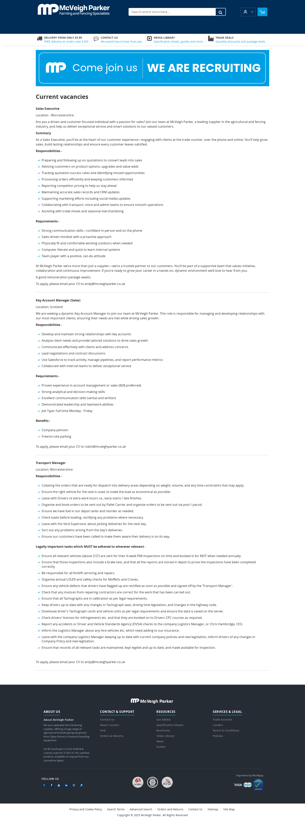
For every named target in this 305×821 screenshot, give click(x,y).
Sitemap (213, 809)
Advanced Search (141, 809)
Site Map (229, 809)
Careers (218, 725)
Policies (218, 736)
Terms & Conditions (226, 730)
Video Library (165, 736)
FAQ (103, 730)
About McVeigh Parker (59, 720)
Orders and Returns (170, 809)
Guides (161, 747)
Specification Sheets (169, 725)
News (160, 741)
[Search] (220, 11)
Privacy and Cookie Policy (85, 809)
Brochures (163, 730)
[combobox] (177, 12)
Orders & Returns (111, 736)
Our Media (163, 719)
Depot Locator (109, 725)
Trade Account (222, 719)
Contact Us (195, 809)
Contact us (107, 719)
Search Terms (116, 809)
